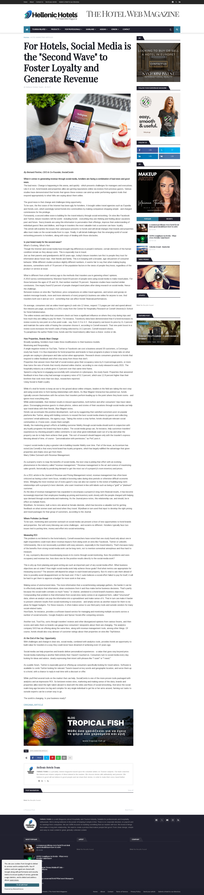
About (32, 2)
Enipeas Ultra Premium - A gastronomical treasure (158, 337)
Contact (110, 892)
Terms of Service (122, 892)
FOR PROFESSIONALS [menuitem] (72, 29)
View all (130, 790)
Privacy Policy (136, 892)
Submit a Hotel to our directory (69, 2)
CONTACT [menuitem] (126, 29)
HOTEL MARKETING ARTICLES (41, 37)
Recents (169, 219)
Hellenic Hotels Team (48, 767)
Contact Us (39, 2)
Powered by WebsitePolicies (14, 889)
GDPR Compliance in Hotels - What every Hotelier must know (162, 237)
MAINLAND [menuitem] (90, 29)
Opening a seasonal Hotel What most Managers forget (54, 879)
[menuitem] (27, 29)
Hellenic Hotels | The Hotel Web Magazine (52, 892)
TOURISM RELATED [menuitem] (39, 29)
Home (25, 2)
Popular (147, 219)
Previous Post (30, 810)
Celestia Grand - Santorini (159, 247)
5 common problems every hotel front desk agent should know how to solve (164, 226)
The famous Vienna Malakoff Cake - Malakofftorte (50, 868)
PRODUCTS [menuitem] (55, 29)
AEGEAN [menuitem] (103, 29)
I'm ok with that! (22, 885)
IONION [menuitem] (114, 29)
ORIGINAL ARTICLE (33, 705)
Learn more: (14, 880)
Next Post (128, 810)
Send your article (51, 2)
